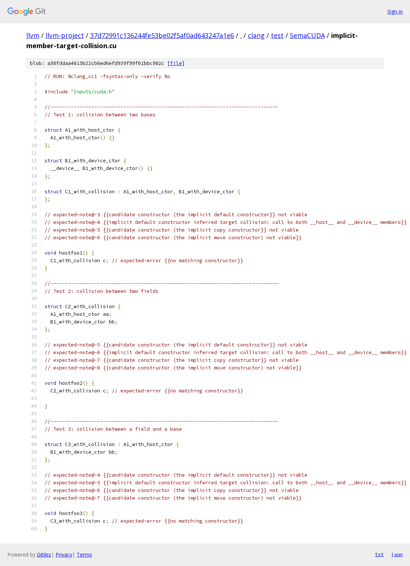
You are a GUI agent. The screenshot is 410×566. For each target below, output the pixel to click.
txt (379, 554)
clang (256, 35)
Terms (84, 554)
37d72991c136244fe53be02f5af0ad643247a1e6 (162, 35)
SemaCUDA (307, 35)
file (176, 63)
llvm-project (65, 35)
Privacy (63, 554)
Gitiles (44, 554)
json (397, 554)
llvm (32, 35)
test (277, 35)
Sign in (395, 11)
